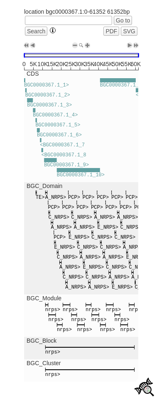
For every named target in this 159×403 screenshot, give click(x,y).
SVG (129, 31)
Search (36, 31)
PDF (111, 31)
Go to (123, 20)
